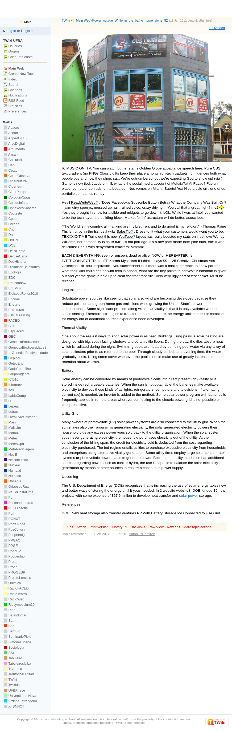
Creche (11, 224)
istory (117, 527)
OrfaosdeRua (16, 486)
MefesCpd (13, 444)
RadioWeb (13, 599)
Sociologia (13, 647)
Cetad (10, 170)
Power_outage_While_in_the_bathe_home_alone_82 (130, 20)
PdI (8, 497)
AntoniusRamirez (199, 20)
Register (27, 31)
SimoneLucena (17, 642)
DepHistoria (14, 262)
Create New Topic (19, 74)
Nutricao (12, 476)
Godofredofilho (17, 369)
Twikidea (12, 685)
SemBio (11, 631)
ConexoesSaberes (19, 208)
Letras (10, 412)
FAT (8, 326)
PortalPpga (14, 524)
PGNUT (11, 519)
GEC (9, 336)
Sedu (9, 626)
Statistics (12, 106)
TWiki (66, 20)
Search (11, 85)
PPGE (10, 546)
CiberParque (15, 192)
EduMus (12, 288)
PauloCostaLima (18, 492)
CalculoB (12, 160)
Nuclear (11, 465)
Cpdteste (12, 213)
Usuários (12, 46)
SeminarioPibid (17, 637)
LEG (9, 401)
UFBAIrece (14, 690)
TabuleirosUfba (17, 663)
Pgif (8, 513)
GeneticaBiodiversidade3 (24, 347)
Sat (8, 621)
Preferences (15, 111)
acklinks (138, 527)
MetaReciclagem (18, 449)
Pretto (10, 562)
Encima (11, 299)
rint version (98, 527)
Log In (11, 31)
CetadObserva (16, 176)
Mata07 (11, 433)
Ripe (9, 610)
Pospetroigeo (15, 535)
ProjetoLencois (17, 578)
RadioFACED (16, 588)
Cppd (9, 219)
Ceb (9, 165)
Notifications (15, 95)
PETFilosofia (15, 508)
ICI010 (10, 379)
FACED (11, 320)
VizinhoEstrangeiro (20, 701)
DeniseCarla (15, 256)
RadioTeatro (15, 594)
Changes (12, 90)
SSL (9, 653)
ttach (220, 28)
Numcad (12, 470)
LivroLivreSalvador (20, 417)
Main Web (83, 20)
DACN (10, 240)
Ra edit (173, 527)
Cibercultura (15, 181)
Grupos (11, 51)
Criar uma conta (18, 57)
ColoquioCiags (17, 197)
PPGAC (11, 540)
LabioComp (14, 396)
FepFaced (13, 331)
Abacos (11, 128)
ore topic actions (197, 527)
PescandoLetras (18, 503)
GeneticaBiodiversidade (23, 342)
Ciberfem (12, 186)
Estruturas (13, 310)
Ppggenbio (14, 556)
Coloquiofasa (15, 203)
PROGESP (14, 572)
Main (25, 22)
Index (10, 79)
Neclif (10, 455)
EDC (9, 278)
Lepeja (11, 406)
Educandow (14, 283)
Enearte (11, 304)
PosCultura (14, 529)
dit (212, 28)
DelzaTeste (14, 251)
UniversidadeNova (19, 696)
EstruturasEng (16, 315)
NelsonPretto (15, 460)
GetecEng (13, 363)
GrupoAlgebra (16, 374)
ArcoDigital (14, 144)
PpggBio (12, 551)
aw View (156, 527)
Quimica (12, 583)
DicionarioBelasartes (21, 267)
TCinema (12, 669)
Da (8, 235)
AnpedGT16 (15, 138)
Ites (8, 390)
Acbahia (11, 133)
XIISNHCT (13, 706)
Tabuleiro (12, 658)
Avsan (10, 154)
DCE (9, 245)
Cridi (9, 229)
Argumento (14, 149)
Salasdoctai (14, 615)
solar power (188, 496)
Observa (12, 481)
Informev (12, 385)
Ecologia (12, 272)
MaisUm (12, 428)
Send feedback (135, 722)
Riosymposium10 (19, 605)
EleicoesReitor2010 (20, 294)
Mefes (10, 438)
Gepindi (11, 358)
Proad (10, 567)
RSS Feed (13, 101)
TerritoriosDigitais (19, 674)
